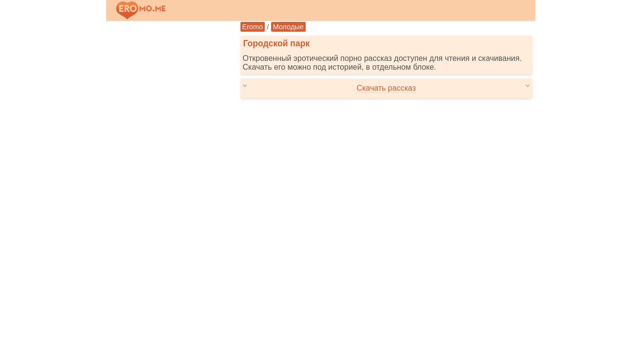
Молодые (288, 27)
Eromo (252, 27)
